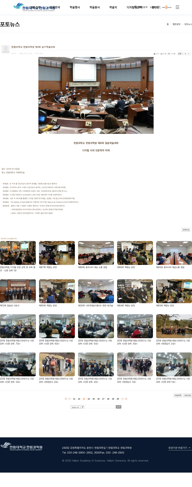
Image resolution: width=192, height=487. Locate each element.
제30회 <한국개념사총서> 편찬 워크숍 (95, 305)
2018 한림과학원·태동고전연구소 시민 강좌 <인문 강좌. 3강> (17, 380)
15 (93, 399)
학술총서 (95, 7)
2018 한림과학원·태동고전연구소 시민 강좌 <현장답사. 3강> (173, 342)
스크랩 (172, 53)
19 (113, 399)
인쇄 (164, 53)
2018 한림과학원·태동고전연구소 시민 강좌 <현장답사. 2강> (56, 380)
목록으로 (186, 230)
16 (98, 399)
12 (79, 399)
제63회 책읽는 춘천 (165, 305)
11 (74, 399)
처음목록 (178, 395)
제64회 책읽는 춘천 (126, 305)
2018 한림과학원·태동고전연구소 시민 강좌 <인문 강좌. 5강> (95, 342)
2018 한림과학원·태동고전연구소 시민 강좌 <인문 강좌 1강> (173, 380)
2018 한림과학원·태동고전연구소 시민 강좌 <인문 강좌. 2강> (95, 380)
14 (89, 399)
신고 (156, 53)
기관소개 (35, 7)
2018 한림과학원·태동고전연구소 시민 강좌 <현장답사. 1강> (134, 380)
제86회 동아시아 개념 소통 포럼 (92, 267)
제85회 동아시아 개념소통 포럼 (170, 267)
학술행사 (75, 7)
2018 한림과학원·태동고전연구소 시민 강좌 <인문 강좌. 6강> (56, 342)
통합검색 (141, 7)
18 (108, 399)
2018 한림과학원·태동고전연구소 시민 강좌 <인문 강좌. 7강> (17, 342)
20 (118, 399)
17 (103, 399)
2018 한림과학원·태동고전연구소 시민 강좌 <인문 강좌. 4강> (134, 342)
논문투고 (154, 7)
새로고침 (187, 395)
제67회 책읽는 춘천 (48, 267)
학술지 (113, 7)
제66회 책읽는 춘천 (126, 267)
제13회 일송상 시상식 (9, 305)
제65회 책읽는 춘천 (48, 305)
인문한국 (55, 7)
